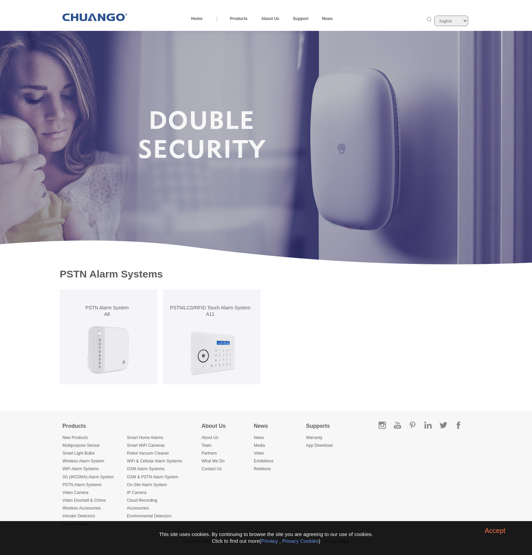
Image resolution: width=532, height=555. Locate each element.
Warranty (314, 437)
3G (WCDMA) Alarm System (88, 477)
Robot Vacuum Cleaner (148, 453)
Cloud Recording (142, 500)
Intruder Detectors (78, 516)
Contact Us (212, 468)
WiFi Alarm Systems (80, 468)
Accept (494, 530)
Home (196, 18)
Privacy (269, 541)
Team (206, 445)
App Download (319, 445)
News (327, 18)
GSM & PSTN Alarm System (152, 477)
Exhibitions (263, 461)
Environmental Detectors (149, 516)
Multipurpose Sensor (81, 445)
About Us (270, 18)
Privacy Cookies (300, 541)
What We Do (213, 461)
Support (300, 18)
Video (259, 453)
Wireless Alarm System (83, 461)
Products (239, 18)
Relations (262, 468)
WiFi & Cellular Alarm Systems (154, 461)
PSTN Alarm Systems (81, 484)
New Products (75, 437)
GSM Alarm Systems (146, 468)
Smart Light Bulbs (78, 453)
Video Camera (75, 492)
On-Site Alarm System (147, 484)
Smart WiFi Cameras (146, 445)
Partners (209, 453)
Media (259, 445)
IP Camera (136, 492)
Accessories (138, 508)
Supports (318, 426)
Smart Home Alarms (145, 437)
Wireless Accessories (81, 508)
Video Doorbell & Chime (84, 500)
